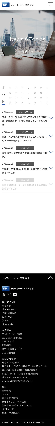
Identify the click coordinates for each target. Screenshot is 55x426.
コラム (5, 394)
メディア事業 (8, 341)
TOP (3, 94)
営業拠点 (6, 320)
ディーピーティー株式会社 (17, 4)
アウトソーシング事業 (12, 334)
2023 (29, 95)
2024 (22, 95)
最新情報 (6, 390)
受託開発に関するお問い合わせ (17, 377)
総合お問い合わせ (10, 362)
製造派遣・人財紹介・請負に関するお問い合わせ (24, 366)
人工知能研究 (8, 352)
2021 (41, 95)
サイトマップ (7, 409)
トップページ (9, 278)
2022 (35, 95)
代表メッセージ (9, 309)
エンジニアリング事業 (12, 337)
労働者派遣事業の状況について (17, 405)
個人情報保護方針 (11, 398)
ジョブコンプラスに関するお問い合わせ (20, 373)
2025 (16, 95)
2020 (47, 95)
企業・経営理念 (9, 313)
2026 (10, 95)
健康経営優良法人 (11, 412)
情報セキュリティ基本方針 (14, 401)
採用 (4, 386)
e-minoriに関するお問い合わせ (17, 381)
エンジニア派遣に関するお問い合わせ (19, 369)
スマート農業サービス (12, 348)
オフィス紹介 (8, 324)
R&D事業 (6, 345)
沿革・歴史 (7, 316)
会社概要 (6, 305)
